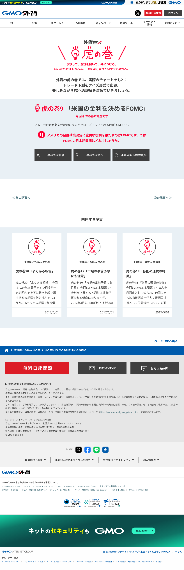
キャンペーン (103, 23)
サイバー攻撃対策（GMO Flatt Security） (91, 489)
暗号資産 (131, 562)
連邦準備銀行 (89, 155)
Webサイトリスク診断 (87, 486)
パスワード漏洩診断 (66, 486)
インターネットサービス (11, 562)
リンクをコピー (105, 450)
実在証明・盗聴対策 (10, 489)
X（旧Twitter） (138, 13)
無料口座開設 (153, 13)
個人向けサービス (145, 562)
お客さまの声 (154, 369)
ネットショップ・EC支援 (33, 562)
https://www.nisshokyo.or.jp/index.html (119, 412)
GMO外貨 (16, 472)
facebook (87, 450)
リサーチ (98, 562)
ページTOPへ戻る (166, 341)
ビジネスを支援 (53, 562)
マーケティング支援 (83, 562)
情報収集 (108, 562)
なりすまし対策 (118, 489)
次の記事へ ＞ (163, 198)
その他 (158, 562)
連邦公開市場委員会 (130, 155)
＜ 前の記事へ (21, 198)
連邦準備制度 (50, 155)
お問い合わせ (102, 368)
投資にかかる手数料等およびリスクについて (30, 384)
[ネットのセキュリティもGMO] (27, 2)
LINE (96, 450)
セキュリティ (68, 562)
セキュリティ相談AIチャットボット (114, 486)
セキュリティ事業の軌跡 (138, 489)
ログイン (173, 13)
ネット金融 (120, 562)
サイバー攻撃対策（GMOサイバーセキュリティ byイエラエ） (46, 489)
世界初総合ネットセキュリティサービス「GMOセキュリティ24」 (28, 486)
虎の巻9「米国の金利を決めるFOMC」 (67, 350)
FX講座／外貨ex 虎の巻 (27, 350)
